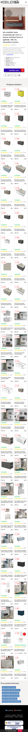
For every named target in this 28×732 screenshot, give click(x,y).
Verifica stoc (16, 70)
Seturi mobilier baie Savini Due (11, 690)
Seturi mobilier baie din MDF (10, 693)
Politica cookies (18, 717)
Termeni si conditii (11, 715)
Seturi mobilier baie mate (10, 698)
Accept (20, 730)
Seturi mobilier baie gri (9, 687)
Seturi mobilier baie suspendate (11, 701)
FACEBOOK (9, 710)
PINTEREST (18, 710)
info (12, 109)
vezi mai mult (10, 54)
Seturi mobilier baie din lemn (11, 696)
